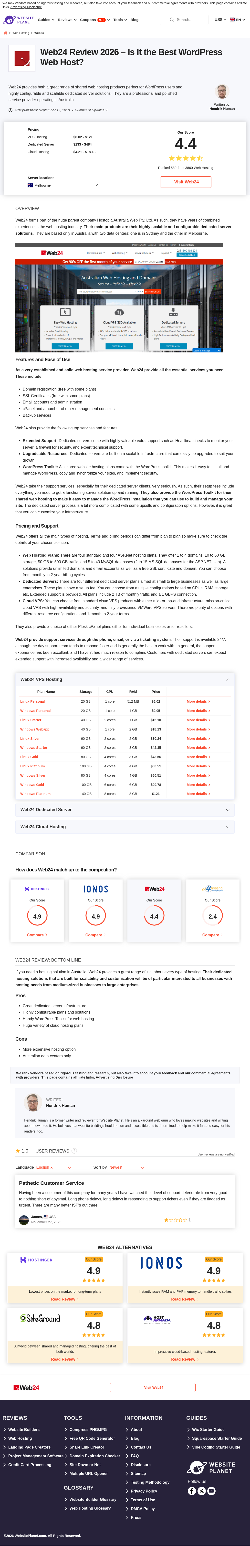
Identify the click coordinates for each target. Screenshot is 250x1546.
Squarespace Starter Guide (217, 1438)
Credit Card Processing (30, 1474)
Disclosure (141, 1465)
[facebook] (192, 1491)
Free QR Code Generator (92, 1438)
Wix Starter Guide (208, 1430)
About (136, 1430)
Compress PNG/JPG (88, 1430)
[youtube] (211, 1491)
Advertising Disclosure (26, 7)
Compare (35, 935)
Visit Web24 (186, 182)
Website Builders (24, 1430)
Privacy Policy (144, 1491)
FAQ (135, 1456)
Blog (135, 1438)
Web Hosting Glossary (90, 1508)
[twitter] (202, 1491)
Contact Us (141, 1447)
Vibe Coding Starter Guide (216, 1447)
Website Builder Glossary (93, 1499)
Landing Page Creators (29, 1447)
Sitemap (138, 1474)
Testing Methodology (150, 1482)
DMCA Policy (143, 1509)
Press (136, 1517)
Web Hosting (20, 1438)
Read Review (63, 1299)
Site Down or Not (85, 1465)
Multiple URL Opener (89, 1474)
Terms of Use (143, 1500)
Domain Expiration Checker (95, 1456)
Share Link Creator (87, 1447)
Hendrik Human (222, 109)
